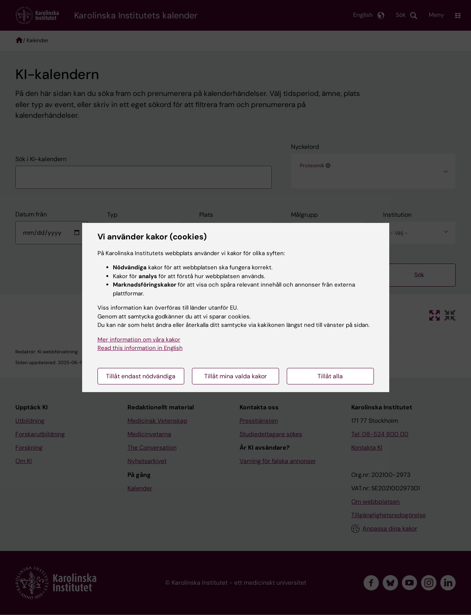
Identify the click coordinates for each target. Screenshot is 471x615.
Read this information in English (140, 348)
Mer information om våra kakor (139, 339)
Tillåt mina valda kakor (235, 376)
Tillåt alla (330, 376)
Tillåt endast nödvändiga (140, 376)
